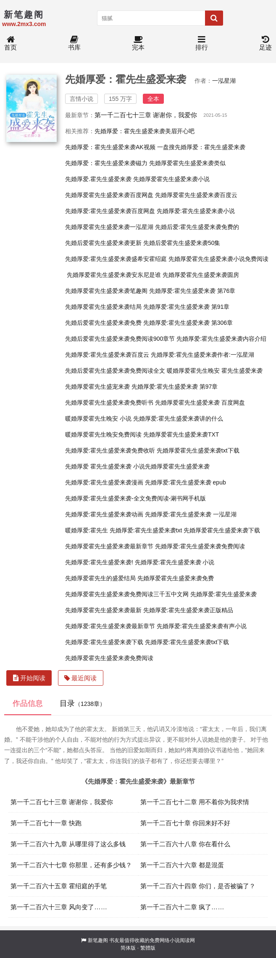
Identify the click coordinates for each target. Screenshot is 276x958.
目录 (82, 703)
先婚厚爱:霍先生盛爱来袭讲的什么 (178, 418)
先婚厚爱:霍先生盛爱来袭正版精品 (188, 610)
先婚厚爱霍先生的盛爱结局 (100, 578)
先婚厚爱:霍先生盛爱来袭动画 (104, 514)
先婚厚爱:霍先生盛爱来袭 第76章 (192, 290)
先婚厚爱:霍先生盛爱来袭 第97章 (174, 386)
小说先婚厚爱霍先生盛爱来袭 (171, 466)
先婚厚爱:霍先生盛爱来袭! (99, 562)
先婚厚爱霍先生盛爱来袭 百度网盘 (200, 402)
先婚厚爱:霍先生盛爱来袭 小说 (175, 562)
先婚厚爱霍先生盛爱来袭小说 (171, 179)
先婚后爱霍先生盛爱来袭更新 (103, 242)
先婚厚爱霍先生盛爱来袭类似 (187, 163)
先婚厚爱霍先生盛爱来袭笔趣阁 (106, 290)
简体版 (128, 948)
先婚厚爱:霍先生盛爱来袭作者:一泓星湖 (202, 354)
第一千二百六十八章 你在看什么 (185, 843)
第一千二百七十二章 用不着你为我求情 (194, 801)
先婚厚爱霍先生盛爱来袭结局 (103, 306)
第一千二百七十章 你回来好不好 (185, 822)
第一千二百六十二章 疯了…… (182, 907)
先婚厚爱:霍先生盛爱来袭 (223, 594)
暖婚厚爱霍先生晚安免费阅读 (103, 434)
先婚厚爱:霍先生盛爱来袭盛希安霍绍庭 (116, 258)
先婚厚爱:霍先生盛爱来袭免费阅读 (200, 546)
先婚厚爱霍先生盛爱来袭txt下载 (198, 450)
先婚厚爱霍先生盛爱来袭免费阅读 (109, 658)
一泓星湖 (224, 80)
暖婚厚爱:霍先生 (86, 530)
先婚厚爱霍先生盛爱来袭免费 (175, 578)
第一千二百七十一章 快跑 (46, 822)
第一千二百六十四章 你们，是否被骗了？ (197, 886)
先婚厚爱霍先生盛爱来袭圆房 (201, 274)
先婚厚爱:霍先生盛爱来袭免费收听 (110, 450)
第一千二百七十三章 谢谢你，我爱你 (146, 114)
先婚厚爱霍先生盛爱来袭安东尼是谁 (114, 274)
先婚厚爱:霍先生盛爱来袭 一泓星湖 (191, 514)
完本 (138, 43)
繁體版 (147, 948)
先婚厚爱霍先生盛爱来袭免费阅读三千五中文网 (127, 594)
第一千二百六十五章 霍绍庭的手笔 (59, 886)
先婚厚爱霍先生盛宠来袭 (97, 386)
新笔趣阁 (98, 940)
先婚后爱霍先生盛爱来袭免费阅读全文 (115, 370)
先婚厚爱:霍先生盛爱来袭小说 (196, 211)
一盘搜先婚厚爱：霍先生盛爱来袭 (201, 147)
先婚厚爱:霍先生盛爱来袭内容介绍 (221, 338)
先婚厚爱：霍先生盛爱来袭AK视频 (110, 147)
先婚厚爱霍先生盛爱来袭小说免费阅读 (218, 258)
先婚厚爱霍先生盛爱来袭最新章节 (109, 546)
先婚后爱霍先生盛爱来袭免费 (103, 322)
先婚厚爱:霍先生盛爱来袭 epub (185, 482)
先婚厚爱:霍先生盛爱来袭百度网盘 (110, 211)
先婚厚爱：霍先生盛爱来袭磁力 (106, 163)
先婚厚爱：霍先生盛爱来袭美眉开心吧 (145, 131)
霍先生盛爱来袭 (242, 370)
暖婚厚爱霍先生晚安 (193, 370)
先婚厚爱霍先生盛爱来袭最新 (103, 610)
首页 (10, 43)
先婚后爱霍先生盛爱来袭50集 (182, 242)
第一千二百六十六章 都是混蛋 (182, 865)
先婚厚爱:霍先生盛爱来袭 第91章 (186, 306)
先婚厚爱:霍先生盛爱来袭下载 (104, 642)
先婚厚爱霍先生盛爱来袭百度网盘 (109, 195)
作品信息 (28, 703)
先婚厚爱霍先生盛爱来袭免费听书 (109, 402)
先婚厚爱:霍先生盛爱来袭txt (146, 530)
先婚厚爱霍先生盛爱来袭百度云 (196, 195)
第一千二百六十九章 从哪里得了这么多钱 (68, 843)
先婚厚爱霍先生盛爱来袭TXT (181, 434)
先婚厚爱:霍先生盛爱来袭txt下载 (187, 642)
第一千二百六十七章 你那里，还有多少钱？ (71, 865)
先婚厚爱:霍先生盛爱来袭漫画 (104, 482)
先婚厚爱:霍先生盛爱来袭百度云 (107, 354)
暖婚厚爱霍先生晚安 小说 (98, 418)
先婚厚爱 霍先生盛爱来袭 (98, 466)
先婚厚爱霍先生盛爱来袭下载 (222, 530)
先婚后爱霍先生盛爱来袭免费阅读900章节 (120, 338)
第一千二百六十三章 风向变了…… (59, 907)
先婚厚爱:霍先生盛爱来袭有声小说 (202, 626)
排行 (201, 43)
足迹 (265, 43)
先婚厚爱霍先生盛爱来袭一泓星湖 (109, 227)
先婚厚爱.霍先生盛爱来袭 (98, 179)
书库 (74, 43)
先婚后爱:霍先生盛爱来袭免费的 (197, 227)
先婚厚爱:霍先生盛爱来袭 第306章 (188, 322)
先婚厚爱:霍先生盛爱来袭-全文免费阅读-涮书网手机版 (135, 498)
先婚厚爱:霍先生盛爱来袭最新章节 (110, 626)
